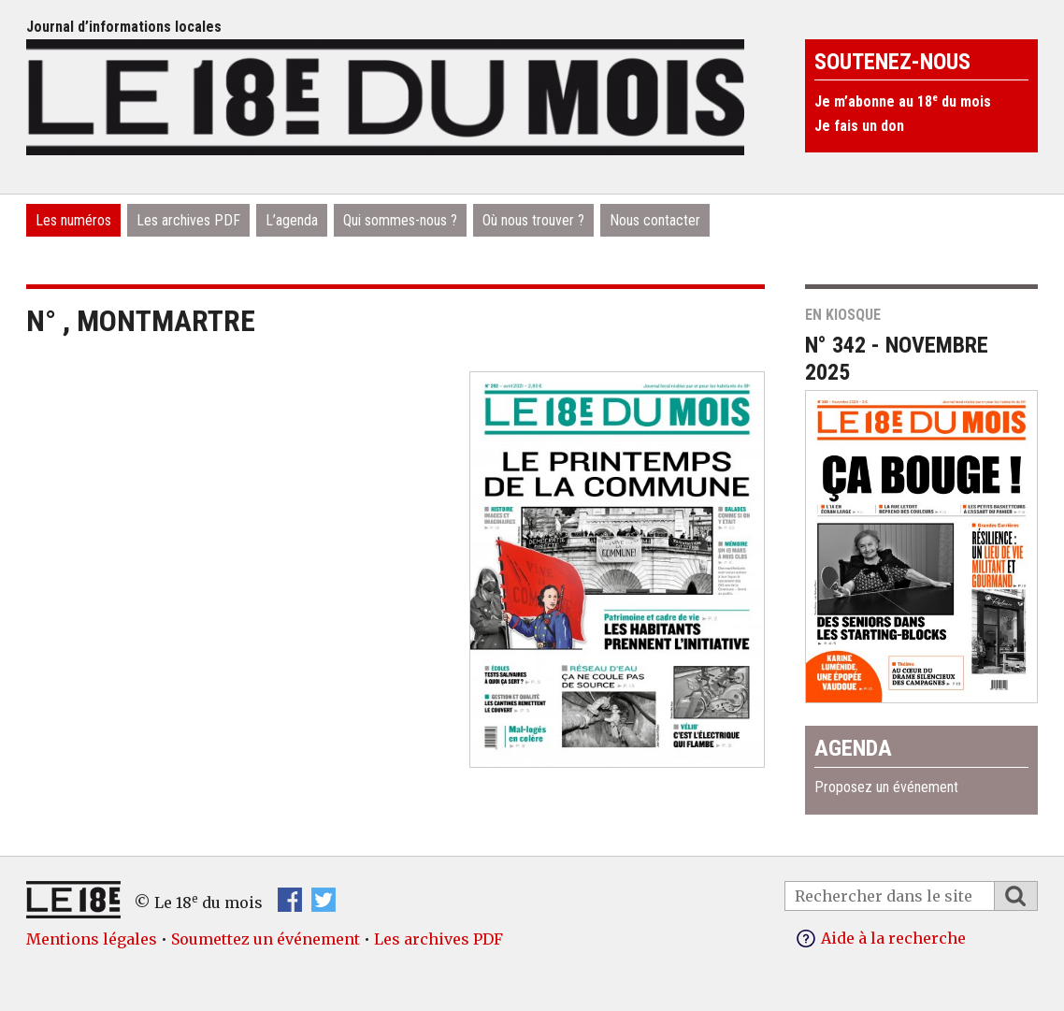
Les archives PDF (188, 220)
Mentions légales (91, 939)
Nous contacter (655, 220)
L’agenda (292, 220)
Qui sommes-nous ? (400, 220)
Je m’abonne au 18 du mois (902, 101)
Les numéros (73, 220)
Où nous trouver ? (533, 220)
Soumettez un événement (265, 939)
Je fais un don (859, 126)
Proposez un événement (886, 787)
